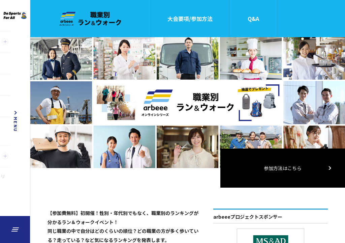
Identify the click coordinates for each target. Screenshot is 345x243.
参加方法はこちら (298, 168)
